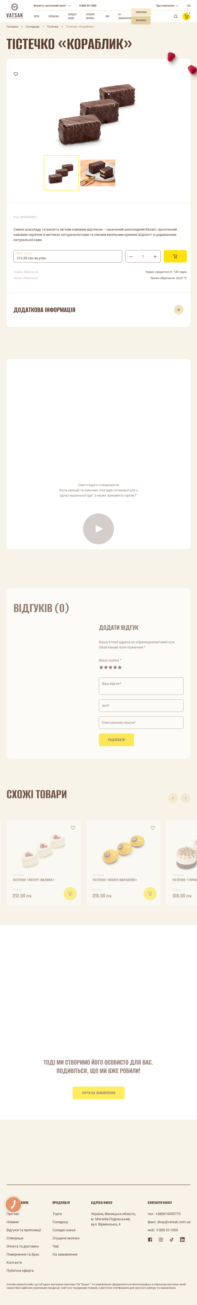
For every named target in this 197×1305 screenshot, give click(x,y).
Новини (13, 1222)
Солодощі (53, 16)
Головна (12, 26)
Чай (107, 16)
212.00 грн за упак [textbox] (31, 258)
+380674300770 (167, 1214)
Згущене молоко (90, 16)
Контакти (14, 1262)
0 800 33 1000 (87, 5)
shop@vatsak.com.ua (173, 1222)
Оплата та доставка (23, 1246)
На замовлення (124, 16)
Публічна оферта (20, 1271)
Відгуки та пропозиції (24, 1230)
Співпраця (15, 1238)
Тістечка (52, 26)
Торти (36, 16)
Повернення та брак (23, 1254)
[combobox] (67, 256)
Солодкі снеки (72, 16)
